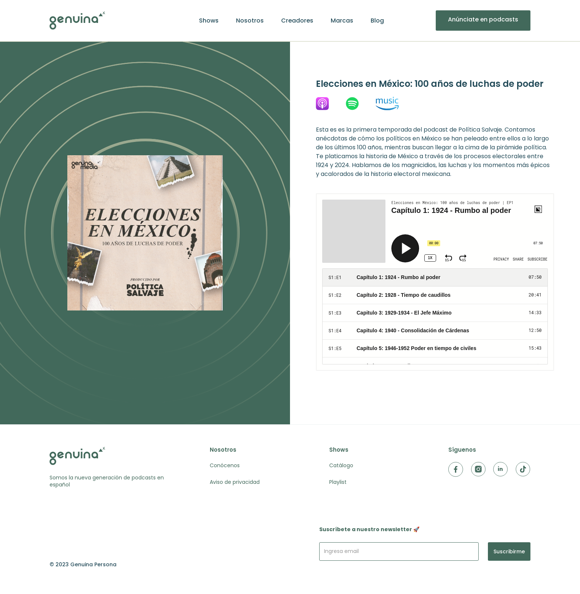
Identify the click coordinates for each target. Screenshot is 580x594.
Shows (209, 21)
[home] (77, 20)
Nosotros (250, 21)
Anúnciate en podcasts (483, 19)
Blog (377, 21)
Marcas (342, 21)
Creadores (297, 21)
